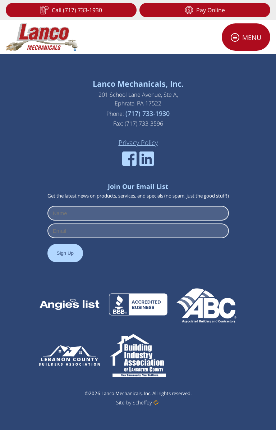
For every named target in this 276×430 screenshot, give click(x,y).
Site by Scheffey (134, 402)
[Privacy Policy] (138, 142)
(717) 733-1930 (147, 113)
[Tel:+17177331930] (71, 10)
